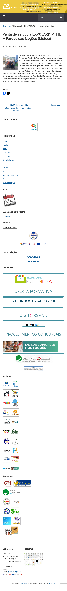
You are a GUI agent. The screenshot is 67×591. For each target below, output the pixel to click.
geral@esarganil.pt (14, 572)
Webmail (6, 141)
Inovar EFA (6, 152)
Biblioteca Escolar (9, 179)
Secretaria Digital (9, 183)
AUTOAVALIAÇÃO (33, 257)
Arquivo (5, 168)
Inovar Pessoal (8, 164)
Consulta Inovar (8, 160)
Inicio (9, 26)
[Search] (48, 17)
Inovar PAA (6, 156)
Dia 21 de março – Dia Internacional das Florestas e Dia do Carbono (18, 108)
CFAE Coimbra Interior (10, 175)
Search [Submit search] (61, 17)
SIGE (4, 171)
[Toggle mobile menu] (4, 16)
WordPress (23, 583)
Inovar (5, 149)
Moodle (5, 145)
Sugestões (6, 217)
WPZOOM (52, 583)
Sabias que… (57, 105)
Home (4, 26)
